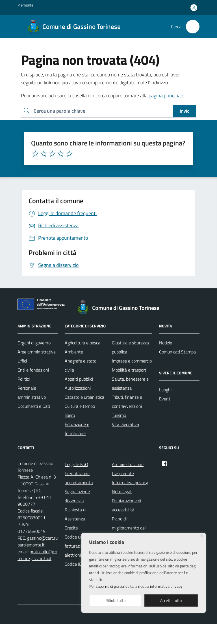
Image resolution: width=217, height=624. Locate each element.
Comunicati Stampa (177, 351)
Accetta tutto (171, 600)
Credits (71, 527)
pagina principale (166, 95)
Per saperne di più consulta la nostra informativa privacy (135, 586)
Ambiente (74, 351)
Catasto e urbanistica (84, 397)
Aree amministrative (37, 351)
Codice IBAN (76, 564)
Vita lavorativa (125, 424)
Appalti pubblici (79, 379)
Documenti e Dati (34, 406)
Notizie (165, 342)
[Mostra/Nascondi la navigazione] (6, 26)
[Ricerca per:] (97, 111)
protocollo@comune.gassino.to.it (37, 555)
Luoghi (165, 389)
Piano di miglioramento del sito (129, 527)
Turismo (119, 415)
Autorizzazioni (78, 388)
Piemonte (25, 5)
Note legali (122, 491)
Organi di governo (34, 342)
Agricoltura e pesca (82, 342)
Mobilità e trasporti (129, 369)
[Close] (202, 535)
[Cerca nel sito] (192, 26)
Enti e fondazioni (33, 369)
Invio (184, 111)
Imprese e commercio (132, 360)
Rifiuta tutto (115, 600)
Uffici (22, 360)
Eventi (165, 398)
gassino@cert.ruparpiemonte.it (38, 541)
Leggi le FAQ (76, 464)
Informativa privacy (130, 482)
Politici (24, 379)
